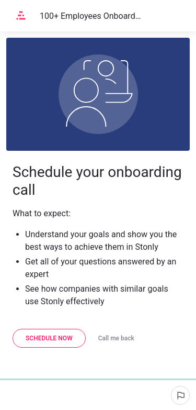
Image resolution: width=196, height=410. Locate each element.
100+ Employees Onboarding (91, 16)
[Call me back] (116, 338)
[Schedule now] (49, 338)
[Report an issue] (180, 395)
